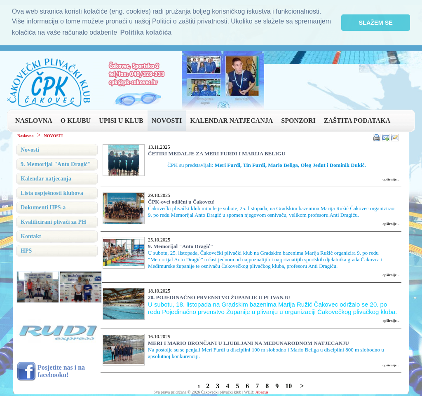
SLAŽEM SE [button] (376, 22)
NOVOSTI (167, 119)
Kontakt (31, 235)
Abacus (262, 391)
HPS (26, 249)
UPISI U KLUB (121, 119)
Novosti (30, 148)
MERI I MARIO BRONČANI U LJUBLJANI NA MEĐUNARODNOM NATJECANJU (248, 342)
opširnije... (390, 178)
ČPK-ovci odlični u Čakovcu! (181, 200)
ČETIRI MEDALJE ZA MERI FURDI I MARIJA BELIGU (216, 152)
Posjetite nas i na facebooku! (61, 370)
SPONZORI (298, 119)
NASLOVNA (33, 119)
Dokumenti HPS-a (43, 206)
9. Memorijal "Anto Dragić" (180, 245)
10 (288, 384)
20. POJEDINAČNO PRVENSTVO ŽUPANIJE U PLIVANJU (219, 296)
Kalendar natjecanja (46, 177)
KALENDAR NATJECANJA (231, 119)
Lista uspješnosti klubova (52, 192)
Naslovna (25, 134)
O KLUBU (76, 119)
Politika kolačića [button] (146, 32)
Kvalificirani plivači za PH (53, 221)
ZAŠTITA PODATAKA (357, 119)
